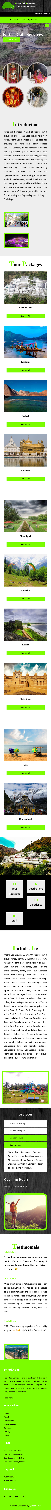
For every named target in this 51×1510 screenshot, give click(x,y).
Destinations (9, 1420)
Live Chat (35, 19)
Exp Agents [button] (13, 1145)
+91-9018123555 (10, 1480)
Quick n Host (35, 1506)
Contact (7, 1435)
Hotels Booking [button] (16, 1123)
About (6, 1417)
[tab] (25, 1123)
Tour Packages (10, 1424)
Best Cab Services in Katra (14, 1454)
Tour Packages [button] (15, 1130)
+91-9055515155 (10, 1476)
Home (6, 1413)
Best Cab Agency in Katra (14, 1458)
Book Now (11, 39)
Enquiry (7, 1431)
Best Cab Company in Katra (14, 1461)
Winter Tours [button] (14, 1138)
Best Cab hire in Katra (12, 1450)
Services (7, 1428)
